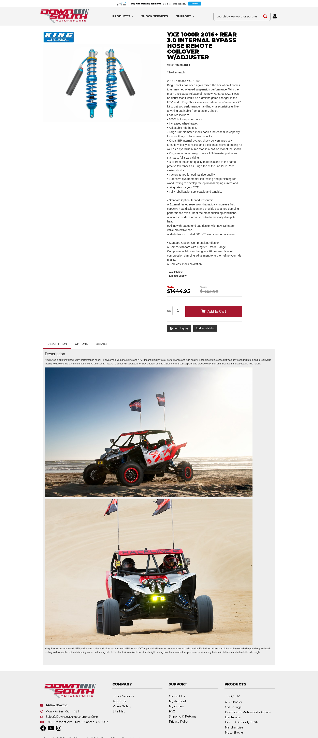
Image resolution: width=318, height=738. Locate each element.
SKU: (170, 65)
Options (81, 343)
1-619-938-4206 (56, 705)
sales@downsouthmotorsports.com (72, 717)
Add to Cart (216, 311)
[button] (122, 16)
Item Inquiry (181, 328)
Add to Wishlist (205, 328)
